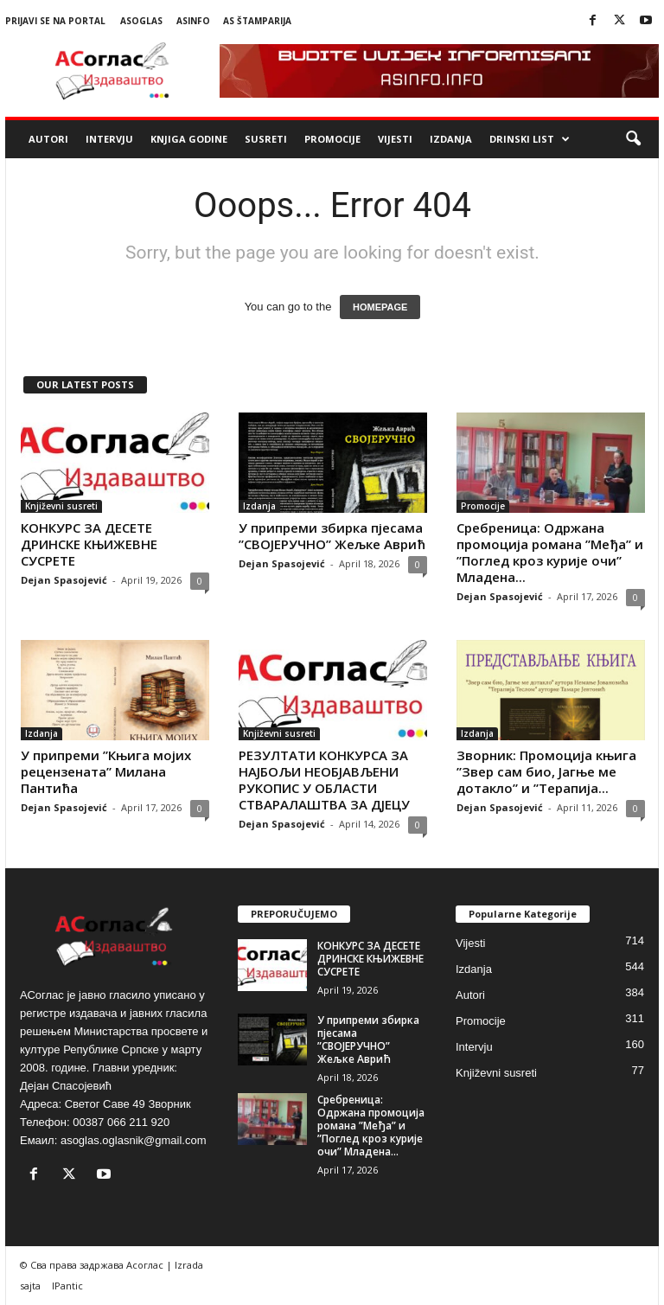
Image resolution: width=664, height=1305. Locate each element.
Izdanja (451, 138)
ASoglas (141, 21)
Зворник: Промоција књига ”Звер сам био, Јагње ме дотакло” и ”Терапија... (546, 771)
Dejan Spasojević (64, 579)
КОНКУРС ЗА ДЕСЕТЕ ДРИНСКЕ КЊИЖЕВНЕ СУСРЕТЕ (89, 544)
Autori (48, 138)
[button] (633, 139)
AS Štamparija (257, 21)
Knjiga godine (188, 138)
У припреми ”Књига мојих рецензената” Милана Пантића (106, 771)
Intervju (109, 138)
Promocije (332, 138)
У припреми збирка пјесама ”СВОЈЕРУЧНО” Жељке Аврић (332, 536)
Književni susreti (61, 506)
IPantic (67, 1285)
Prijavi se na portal (55, 21)
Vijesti (395, 138)
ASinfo (193, 21)
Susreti (266, 138)
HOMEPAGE (380, 307)
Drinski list (529, 139)
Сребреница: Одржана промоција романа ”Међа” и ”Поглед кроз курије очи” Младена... (549, 552)
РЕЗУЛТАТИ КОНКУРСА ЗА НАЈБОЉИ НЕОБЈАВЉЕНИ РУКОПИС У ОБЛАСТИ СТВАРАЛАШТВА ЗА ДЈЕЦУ (324, 779)
